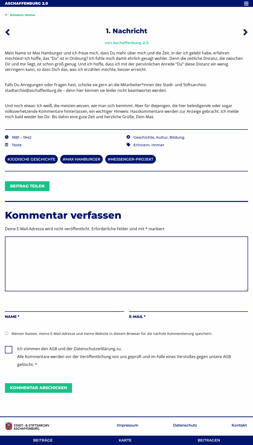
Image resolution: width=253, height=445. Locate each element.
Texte (17, 145)
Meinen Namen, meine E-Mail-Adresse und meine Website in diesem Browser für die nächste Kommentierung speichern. (112, 333)
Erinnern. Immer (22, 15)
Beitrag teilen (27, 186)
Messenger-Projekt (131, 159)
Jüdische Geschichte (32, 159)
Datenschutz (185, 425)
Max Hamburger (82, 159)
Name (12, 316)
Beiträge (43, 440)
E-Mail (137, 316)
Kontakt (239, 425)
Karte (125, 440)
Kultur (162, 137)
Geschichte (144, 137)
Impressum (127, 425)
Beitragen (209, 440)
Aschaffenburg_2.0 (131, 42)
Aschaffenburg (26, 3)
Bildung (177, 137)
